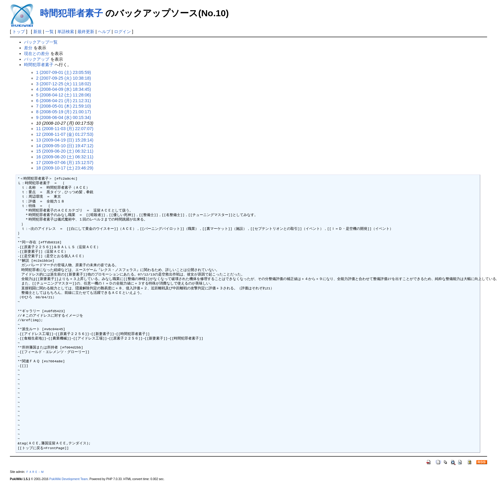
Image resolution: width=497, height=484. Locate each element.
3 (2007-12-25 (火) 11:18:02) (63, 83)
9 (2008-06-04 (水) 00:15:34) (63, 117)
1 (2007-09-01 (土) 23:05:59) (63, 72)
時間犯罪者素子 (71, 13)
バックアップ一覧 (41, 42)
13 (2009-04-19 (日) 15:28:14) (64, 140)
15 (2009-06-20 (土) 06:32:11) (64, 151)
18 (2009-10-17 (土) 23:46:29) (64, 168)
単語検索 (65, 31)
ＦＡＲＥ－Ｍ (35, 471)
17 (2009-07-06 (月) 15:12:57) (64, 162)
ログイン (122, 31)
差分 (28, 47)
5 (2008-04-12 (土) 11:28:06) (63, 95)
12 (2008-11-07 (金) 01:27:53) (64, 134)
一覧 (49, 31)
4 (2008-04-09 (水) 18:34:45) (63, 89)
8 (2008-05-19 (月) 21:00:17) (63, 111)
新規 (37, 31)
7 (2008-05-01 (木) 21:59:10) (63, 106)
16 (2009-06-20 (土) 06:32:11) (64, 156)
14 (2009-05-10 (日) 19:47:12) (64, 145)
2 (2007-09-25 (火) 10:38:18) (63, 78)
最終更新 (85, 31)
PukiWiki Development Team (68, 479)
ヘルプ (104, 31)
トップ (18, 31)
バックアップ (36, 59)
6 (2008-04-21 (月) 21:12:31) (63, 100)
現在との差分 (36, 53)
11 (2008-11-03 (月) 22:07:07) (64, 128)
